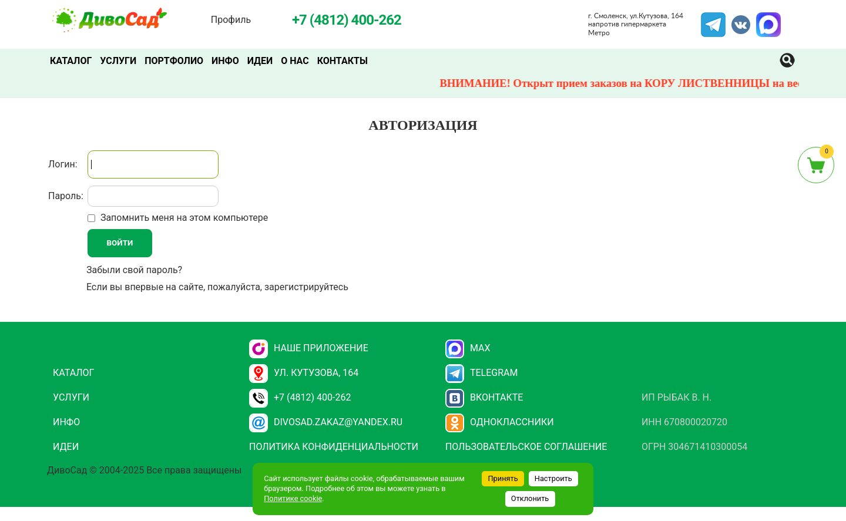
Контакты (342, 60)
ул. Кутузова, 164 (303, 372)
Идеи (260, 60)
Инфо (225, 60)
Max (468, 348)
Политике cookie (293, 498)
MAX (766, 19)
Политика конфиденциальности (333, 446)
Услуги (118, 60)
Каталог (71, 60)
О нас (295, 60)
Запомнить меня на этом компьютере (183, 217)
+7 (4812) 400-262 (300, 397)
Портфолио (174, 60)
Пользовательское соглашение (526, 446)
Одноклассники (499, 422)
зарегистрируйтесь (306, 287)
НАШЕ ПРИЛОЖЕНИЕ (308, 348)
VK (734, 19)
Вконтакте (484, 397)
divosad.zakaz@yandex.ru (325, 422)
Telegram (713, 19)
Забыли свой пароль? (134, 269)
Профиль (231, 19)
